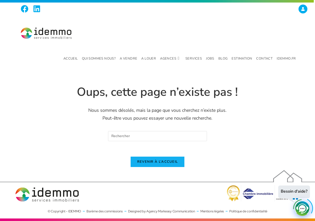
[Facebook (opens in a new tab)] (26, 9)
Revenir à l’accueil (157, 161)
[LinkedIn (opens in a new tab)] (37, 9)
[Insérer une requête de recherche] (157, 136)
